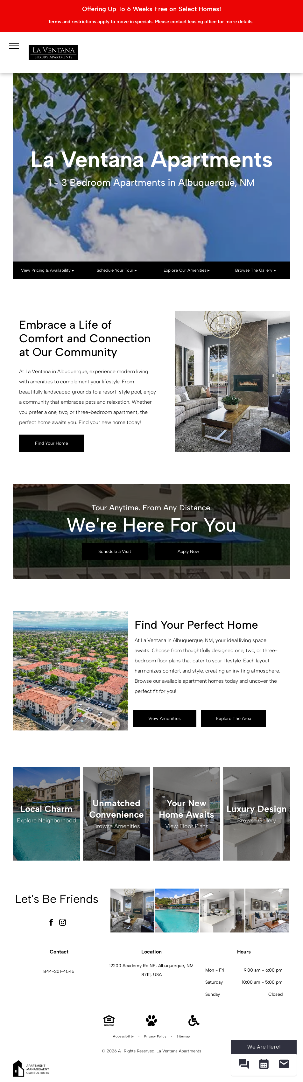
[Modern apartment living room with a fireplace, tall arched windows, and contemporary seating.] (132, 910)
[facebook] (51, 923)
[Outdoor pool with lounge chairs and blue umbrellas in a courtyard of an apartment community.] (177, 910)
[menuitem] (123, 1036)
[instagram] (63, 923)
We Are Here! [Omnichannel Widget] (264, 1047)
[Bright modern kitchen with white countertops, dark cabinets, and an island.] (222, 910)
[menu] (14, 46)
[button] (244, 1064)
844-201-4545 (58, 971)
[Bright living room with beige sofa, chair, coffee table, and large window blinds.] (267, 910)
